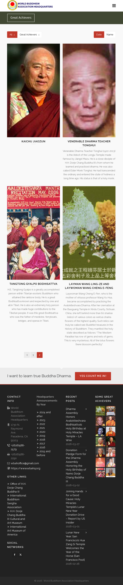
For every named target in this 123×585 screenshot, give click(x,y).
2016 (42, 447)
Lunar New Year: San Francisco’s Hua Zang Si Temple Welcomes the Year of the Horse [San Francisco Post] (75, 546)
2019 (42, 435)
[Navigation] (114, 6)
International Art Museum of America (16, 530)
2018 (42, 439)
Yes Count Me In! (93, 375)
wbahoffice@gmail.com (25, 463)
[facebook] (14, 554)
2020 (42, 431)
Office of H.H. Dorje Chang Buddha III (16, 487)
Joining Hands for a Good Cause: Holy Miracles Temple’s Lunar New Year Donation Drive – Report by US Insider (75, 507)
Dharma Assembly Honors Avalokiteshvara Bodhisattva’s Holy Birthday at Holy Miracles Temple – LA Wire (76, 424)
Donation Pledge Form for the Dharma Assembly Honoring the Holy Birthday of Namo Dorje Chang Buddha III (76, 466)
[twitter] (20, 554)
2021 (42, 427)
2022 (42, 423)
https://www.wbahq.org (25, 468)
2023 (42, 420)
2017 (42, 443)
